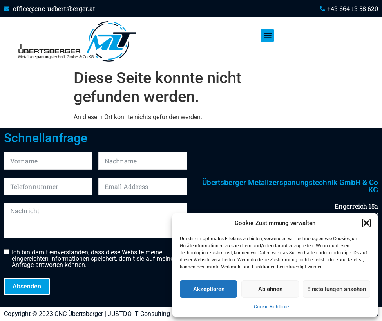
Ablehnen (270, 289)
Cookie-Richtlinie (271, 307)
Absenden (27, 286)
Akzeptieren (208, 289)
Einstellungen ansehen (336, 289)
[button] (366, 223)
